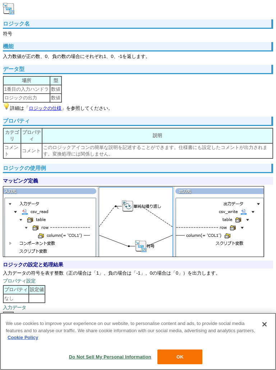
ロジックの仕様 (45, 108)
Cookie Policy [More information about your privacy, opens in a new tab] (23, 338)
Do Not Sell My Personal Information (110, 357)
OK (180, 357)
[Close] (264, 325)
